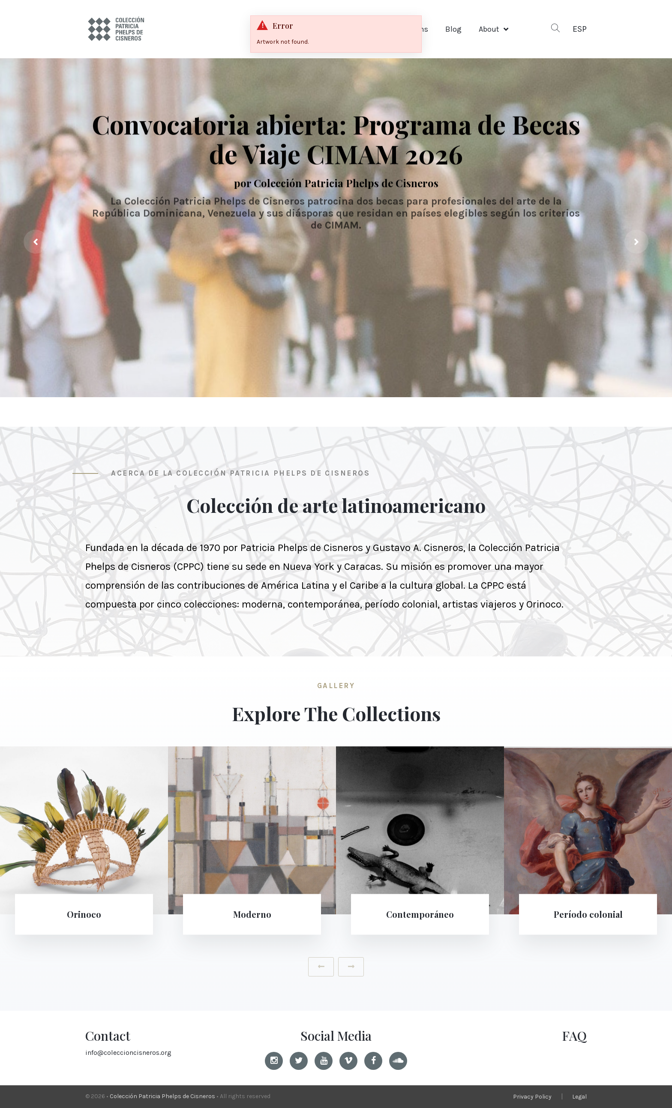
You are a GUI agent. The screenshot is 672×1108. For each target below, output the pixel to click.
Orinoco (84, 914)
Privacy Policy (532, 1096)
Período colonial (588, 914)
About (489, 29)
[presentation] (36, 242)
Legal (579, 1096)
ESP (580, 29)
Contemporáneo (420, 914)
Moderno (252, 914)
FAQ (574, 1035)
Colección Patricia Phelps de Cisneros (162, 1096)
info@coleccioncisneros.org (128, 1052)
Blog (453, 29)
